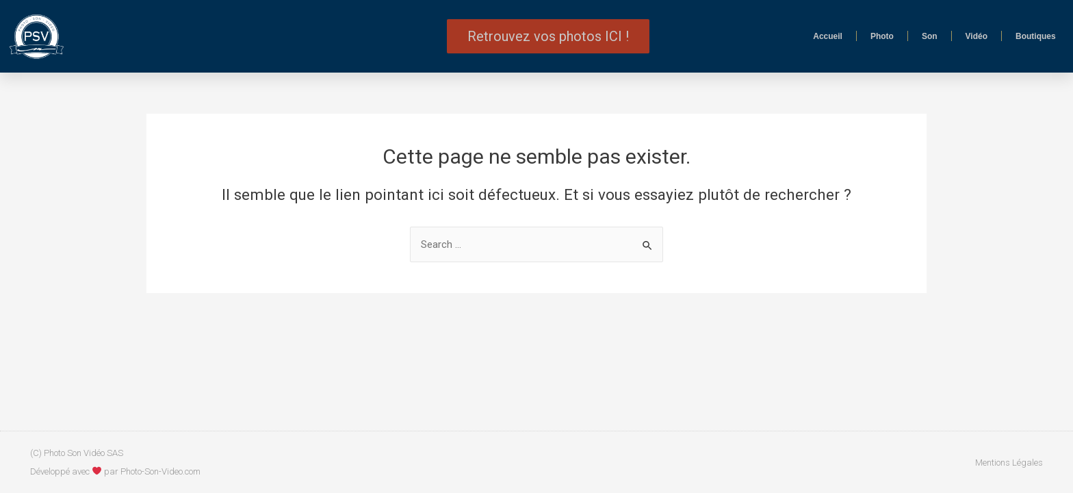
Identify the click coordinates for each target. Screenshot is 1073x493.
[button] (548, 36)
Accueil (827, 36)
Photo (882, 36)
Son (930, 36)
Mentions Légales (1009, 462)
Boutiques (1036, 36)
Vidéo (976, 36)
